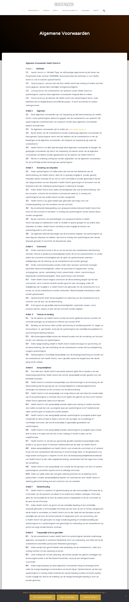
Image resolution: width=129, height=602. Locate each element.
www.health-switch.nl (77, 129)
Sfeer (55, 10)
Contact (96, 10)
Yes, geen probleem (42, 597)
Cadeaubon (85, 10)
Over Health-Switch (70, 10)
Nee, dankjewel (67, 597)
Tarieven (46, 10)
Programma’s (33, 10)
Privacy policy (90, 597)
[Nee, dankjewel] (126, 595)
